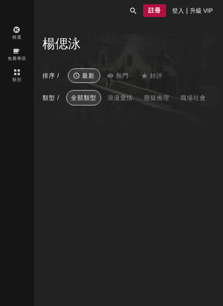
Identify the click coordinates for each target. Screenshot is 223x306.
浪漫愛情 (120, 97)
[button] (133, 10)
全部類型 (83, 97)
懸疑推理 (156, 97)
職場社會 (193, 97)
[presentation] (178, 10)
